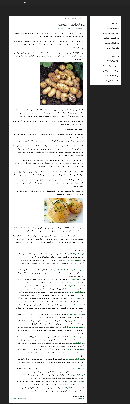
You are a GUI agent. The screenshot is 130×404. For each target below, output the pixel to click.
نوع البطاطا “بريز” (78, 298)
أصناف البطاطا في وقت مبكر (74, 359)
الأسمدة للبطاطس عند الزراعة (74, 387)
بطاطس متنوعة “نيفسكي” (75, 381)
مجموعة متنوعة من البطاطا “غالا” (73, 336)
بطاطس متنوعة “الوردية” (76, 314)
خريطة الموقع (34, 2)
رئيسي (14, 2)
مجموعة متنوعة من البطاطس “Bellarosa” (70, 270)
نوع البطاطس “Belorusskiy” (74, 260)
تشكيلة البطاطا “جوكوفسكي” (74, 349)
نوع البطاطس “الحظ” (77, 254)
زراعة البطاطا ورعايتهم (76, 375)
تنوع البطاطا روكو (78, 343)
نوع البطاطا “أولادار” (77, 279)
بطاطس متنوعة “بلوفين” (76, 320)
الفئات (24, 2)
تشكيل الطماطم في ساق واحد (18, 398)
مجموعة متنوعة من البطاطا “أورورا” (72, 327)
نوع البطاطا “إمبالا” (78, 368)
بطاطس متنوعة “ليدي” (76, 285)
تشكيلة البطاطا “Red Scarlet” (74, 292)
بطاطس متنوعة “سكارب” (75, 305)
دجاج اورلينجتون (81, 398)
